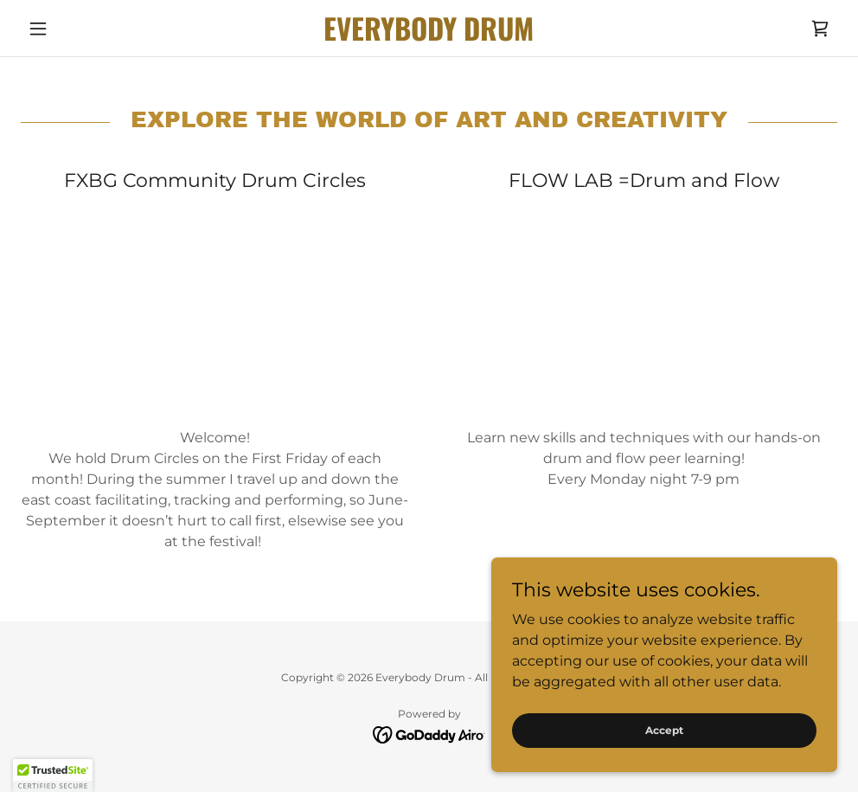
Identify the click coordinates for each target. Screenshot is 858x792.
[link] (429, 36)
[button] (82, 28)
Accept (664, 730)
